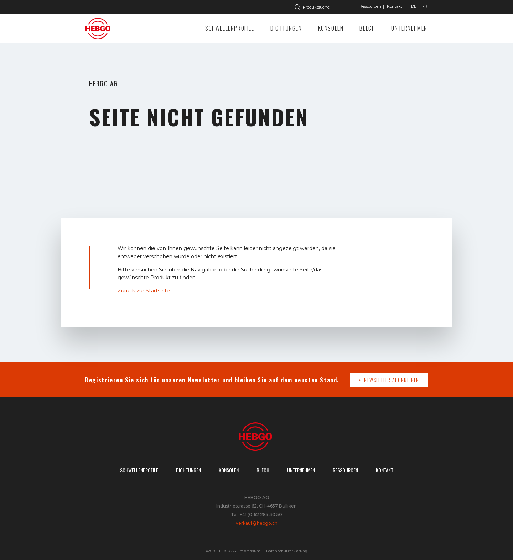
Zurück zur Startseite (144, 290)
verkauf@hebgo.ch (257, 523)
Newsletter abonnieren (391, 379)
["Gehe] (413, 6)
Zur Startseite (100, 28)
